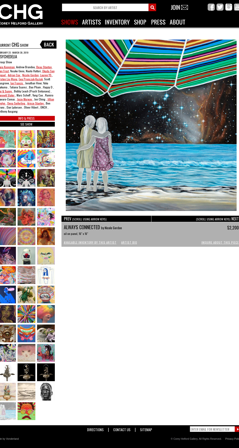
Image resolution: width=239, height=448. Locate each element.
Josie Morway (25, 99)
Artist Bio (129, 242)
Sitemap (146, 428)
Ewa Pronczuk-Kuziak (31, 79)
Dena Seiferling (16, 103)
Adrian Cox (14, 75)
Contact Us (122, 428)
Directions (95, 428)
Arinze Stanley (35, 103)
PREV (85, 219)
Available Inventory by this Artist (90, 242)
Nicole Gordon (30, 75)
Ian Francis (17, 83)
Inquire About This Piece (220, 242)
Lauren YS (46, 75)
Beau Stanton (44, 67)
